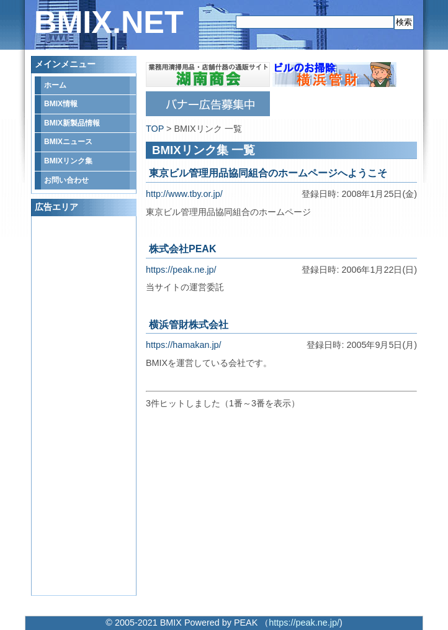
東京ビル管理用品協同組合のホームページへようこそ (268, 173)
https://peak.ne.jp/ (181, 270)
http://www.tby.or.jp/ (184, 194)
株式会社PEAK (182, 249)
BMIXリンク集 (68, 161)
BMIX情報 (61, 103)
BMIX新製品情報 (72, 123)
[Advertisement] (84, 405)
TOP (155, 129)
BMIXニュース (68, 141)
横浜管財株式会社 (188, 324)
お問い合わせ (66, 180)
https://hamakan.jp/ (184, 345)
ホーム (55, 85)
